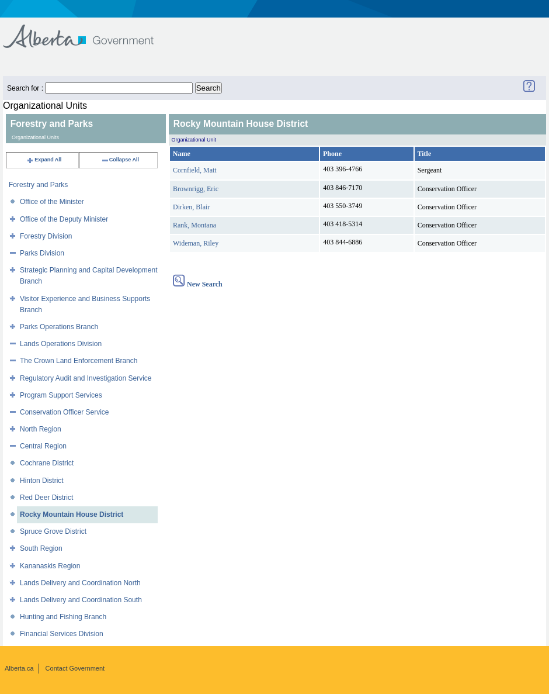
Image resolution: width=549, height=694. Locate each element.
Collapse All (120, 160)
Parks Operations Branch (59, 327)
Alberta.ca (19, 668)
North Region (40, 429)
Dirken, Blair (191, 207)
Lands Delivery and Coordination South (81, 600)
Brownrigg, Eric (195, 189)
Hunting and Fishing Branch (63, 617)
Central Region (43, 446)
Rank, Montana (194, 225)
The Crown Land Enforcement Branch (78, 361)
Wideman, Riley (195, 243)
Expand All (43, 160)
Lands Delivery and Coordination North (80, 583)
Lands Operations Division (61, 344)
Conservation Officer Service (64, 412)
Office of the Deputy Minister (64, 219)
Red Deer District (46, 497)
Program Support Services (61, 395)
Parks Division (42, 253)
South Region (41, 548)
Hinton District (42, 481)
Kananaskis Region (50, 566)
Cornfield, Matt (195, 170)
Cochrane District (47, 463)
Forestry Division (46, 236)
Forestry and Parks (38, 185)
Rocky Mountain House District (71, 514)
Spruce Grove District (53, 531)
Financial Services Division (61, 634)
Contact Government (75, 668)
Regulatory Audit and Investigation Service (85, 378)
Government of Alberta (88, 31)
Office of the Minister (52, 202)
